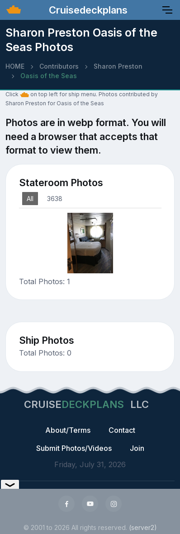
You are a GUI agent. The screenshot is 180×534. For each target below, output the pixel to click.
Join (137, 448)
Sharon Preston (118, 66)
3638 (54, 198)
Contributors (59, 66)
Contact (122, 430)
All (30, 198)
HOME (14, 66)
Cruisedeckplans (87, 10)
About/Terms (67, 430)
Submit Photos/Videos (74, 448)
